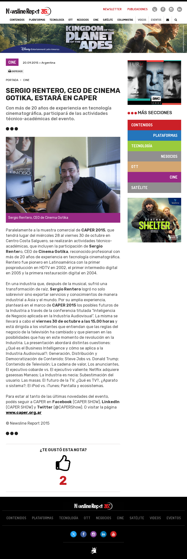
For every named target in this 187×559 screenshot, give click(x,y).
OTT (134, 166)
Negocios (169, 156)
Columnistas (125, 19)
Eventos (156, 19)
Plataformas (165, 135)
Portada (12, 80)
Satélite (139, 187)
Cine (26, 80)
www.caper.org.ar (24, 412)
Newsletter (112, 9)
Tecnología (141, 145)
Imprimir (15, 71)
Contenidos (142, 124)
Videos (142, 19)
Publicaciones (137, 9)
